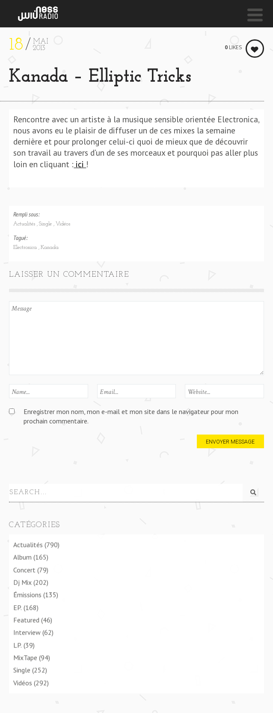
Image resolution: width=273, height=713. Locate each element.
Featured (26, 619)
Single (46, 224)
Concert (24, 569)
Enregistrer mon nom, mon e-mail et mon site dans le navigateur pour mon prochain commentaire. (131, 416)
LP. (17, 644)
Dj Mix (22, 581)
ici (80, 164)
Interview (27, 632)
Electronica (26, 247)
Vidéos (63, 224)
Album (22, 557)
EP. (17, 607)
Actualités (25, 224)
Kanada (50, 247)
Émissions (27, 594)
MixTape (25, 657)
